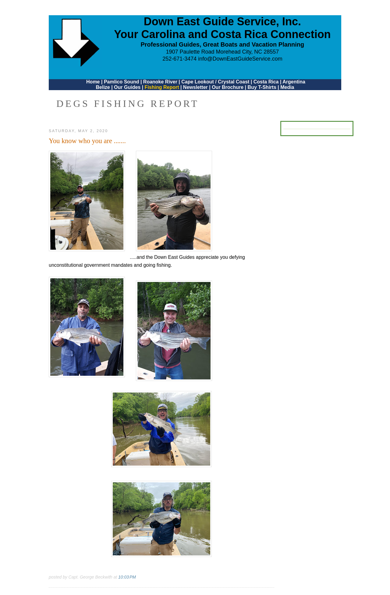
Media (287, 87)
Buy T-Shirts (262, 87)
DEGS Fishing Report (127, 103)
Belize (103, 87)
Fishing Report (162, 87)
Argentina (293, 81)
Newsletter (195, 87)
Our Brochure (227, 87)
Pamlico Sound (121, 81)
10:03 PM (127, 577)
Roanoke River (160, 81)
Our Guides (127, 87)
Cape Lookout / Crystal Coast (215, 81)
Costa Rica (266, 81)
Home (93, 81)
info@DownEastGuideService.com (240, 59)
